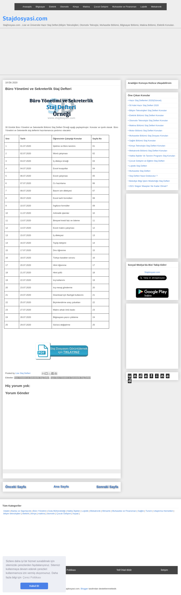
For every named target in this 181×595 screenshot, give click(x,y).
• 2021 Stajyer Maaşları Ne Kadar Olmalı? (148, 186)
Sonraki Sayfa (107, 487)
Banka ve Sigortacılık (21, 511)
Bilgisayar (40, 6)
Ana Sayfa (61, 486)
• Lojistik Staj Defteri (137, 166)
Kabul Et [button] (34, 586)
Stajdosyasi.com (25, 18)
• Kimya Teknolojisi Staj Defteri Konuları (146, 145)
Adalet (6, 511)
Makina (86, 6)
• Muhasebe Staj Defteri (139, 171)
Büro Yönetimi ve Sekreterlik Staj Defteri (31, 378)
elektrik (25, 513)
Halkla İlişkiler (73, 511)
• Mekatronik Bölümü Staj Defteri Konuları (147, 150)
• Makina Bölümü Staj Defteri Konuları (146, 125)
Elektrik (52, 6)
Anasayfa (27, 6)
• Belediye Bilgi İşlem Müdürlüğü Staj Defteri (149, 181)
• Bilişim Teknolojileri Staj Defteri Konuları (147, 110)
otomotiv (51, 513)
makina (41, 513)
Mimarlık (106, 511)
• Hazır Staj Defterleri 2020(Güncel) (144, 100)
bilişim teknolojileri (12, 513)
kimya (33, 513)
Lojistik (143, 6)
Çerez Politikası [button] (32, 577)
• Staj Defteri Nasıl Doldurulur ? (142, 176)
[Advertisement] (93, 52)
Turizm (149, 511)
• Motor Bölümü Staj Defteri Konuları (145, 130)
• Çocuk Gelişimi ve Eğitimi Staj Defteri (146, 161)
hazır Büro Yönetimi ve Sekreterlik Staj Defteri (71, 378)
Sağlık (141, 511)
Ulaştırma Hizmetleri (163, 511)
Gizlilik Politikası (67, 570)
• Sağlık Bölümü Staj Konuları (142, 140)
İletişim (164, 570)
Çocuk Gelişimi (101, 6)
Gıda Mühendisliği (56, 511)
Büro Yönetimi (39, 511)
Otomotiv (64, 6)
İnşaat (75, 513)
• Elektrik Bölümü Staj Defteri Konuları (146, 115)
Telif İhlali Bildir (124, 570)
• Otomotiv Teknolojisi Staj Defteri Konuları (148, 120)
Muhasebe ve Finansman (124, 6)
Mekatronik (156, 6)
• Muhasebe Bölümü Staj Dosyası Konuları (148, 135)
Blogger (84, 588)
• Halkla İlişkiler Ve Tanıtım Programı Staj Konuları (151, 156)
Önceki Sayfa (15, 487)
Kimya (76, 6)
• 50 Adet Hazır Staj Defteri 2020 (143, 105)
